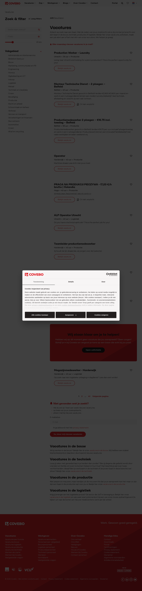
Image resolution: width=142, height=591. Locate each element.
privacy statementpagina (42, 305)
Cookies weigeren (101, 315)
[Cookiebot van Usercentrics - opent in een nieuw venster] (107, 274)
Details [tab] (71, 282)
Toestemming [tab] (38, 282)
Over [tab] (103, 282)
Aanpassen (70, 315)
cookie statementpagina (71, 305)
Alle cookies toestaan (40, 315)
